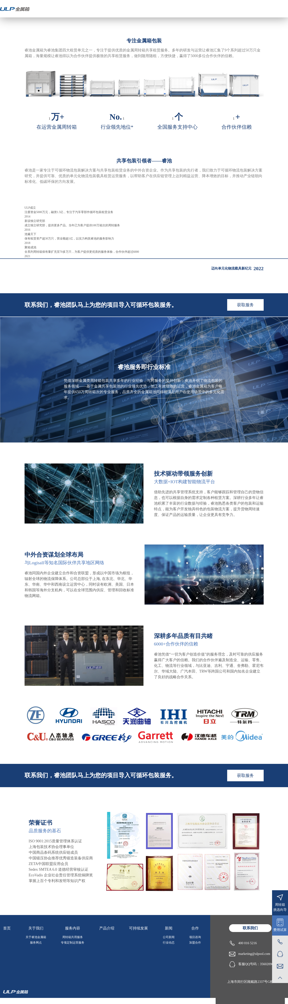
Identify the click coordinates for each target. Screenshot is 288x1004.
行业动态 (169, 942)
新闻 (168, 928)
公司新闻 (169, 937)
